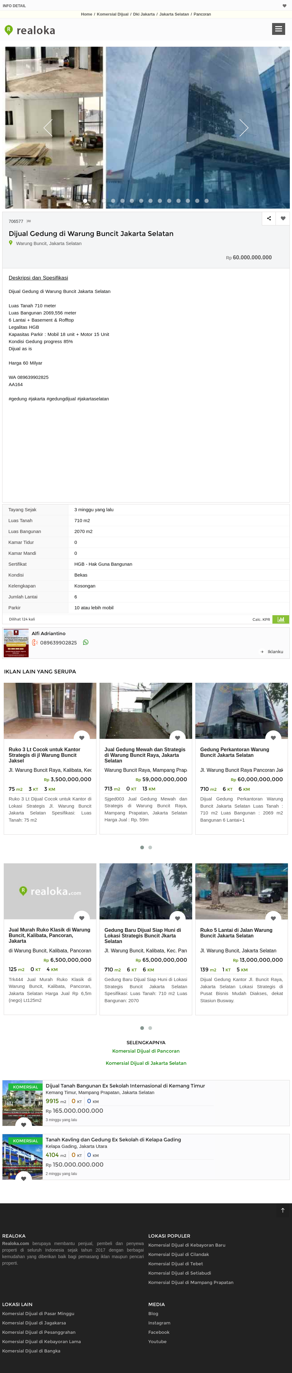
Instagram (159, 1323)
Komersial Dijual (113, 14)
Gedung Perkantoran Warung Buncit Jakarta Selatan (234, 752)
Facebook (158, 1332)
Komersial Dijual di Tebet (175, 1264)
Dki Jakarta (144, 14)
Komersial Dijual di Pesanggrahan (39, 1332)
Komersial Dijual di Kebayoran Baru (186, 1245)
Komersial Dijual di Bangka (31, 1351)
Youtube (157, 1341)
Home (86, 14)
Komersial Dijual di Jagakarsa (34, 1323)
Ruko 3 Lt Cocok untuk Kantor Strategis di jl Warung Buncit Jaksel (44, 755)
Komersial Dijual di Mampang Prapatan (191, 1282)
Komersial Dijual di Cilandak (178, 1254)
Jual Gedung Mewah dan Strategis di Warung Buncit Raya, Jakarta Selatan (145, 755)
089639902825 (54, 643)
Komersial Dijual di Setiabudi (179, 1273)
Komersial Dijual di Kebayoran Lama (41, 1341)
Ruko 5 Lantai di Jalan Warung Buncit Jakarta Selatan (236, 932)
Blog (153, 1313)
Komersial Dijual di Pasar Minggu (38, 1313)
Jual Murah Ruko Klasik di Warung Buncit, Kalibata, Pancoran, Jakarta (49, 935)
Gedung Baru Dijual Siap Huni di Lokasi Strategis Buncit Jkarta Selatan (142, 935)
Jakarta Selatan (174, 14)
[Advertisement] (146, 449)
